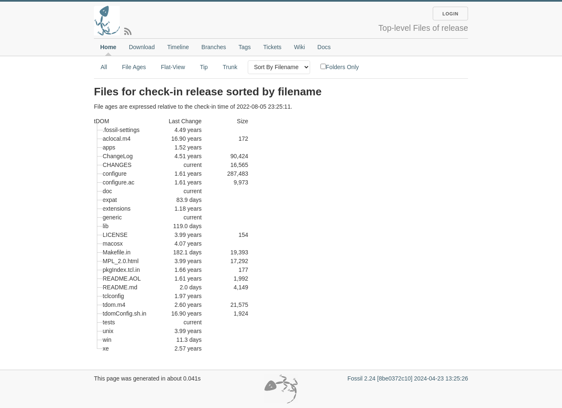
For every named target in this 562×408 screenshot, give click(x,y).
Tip (204, 67)
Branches (214, 47)
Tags (245, 47)
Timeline (178, 47)
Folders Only (339, 67)
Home (108, 47)
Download (142, 47)
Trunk (230, 67)
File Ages (134, 67)
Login (450, 13)
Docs (324, 47)
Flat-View (173, 67)
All (104, 67)
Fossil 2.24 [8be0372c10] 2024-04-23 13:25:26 (408, 378)
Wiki (299, 47)
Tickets (272, 47)
